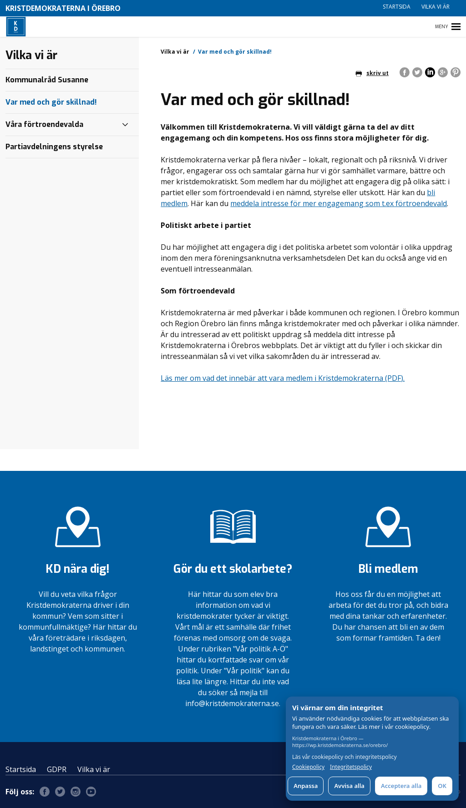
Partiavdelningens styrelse (54, 147)
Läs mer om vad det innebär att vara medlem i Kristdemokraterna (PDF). (283, 378)
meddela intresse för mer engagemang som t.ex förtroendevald (338, 203)
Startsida (396, 6)
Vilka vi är (435, 6)
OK (442, 786)
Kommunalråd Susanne (46, 80)
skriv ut (372, 73)
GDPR (56, 769)
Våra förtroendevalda (44, 124)
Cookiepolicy (308, 767)
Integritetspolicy (351, 767)
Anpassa (306, 786)
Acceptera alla (401, 786)
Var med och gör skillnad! (51, 102)
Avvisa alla (349, 786)
